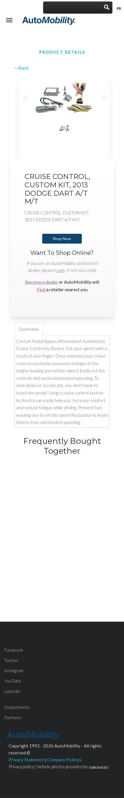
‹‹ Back (21, 67)
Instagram (13, 670)
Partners (12, 717)
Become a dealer (41, 282)
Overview (29, 329)
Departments (17, 707)
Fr (119, 8)
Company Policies (64, 759)
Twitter (11, 660)
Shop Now (62, 238)
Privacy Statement (26, 759)
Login (60, 270)
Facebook (13, 650)
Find (41, 289)
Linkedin (12, 691)
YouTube (12, 680)
